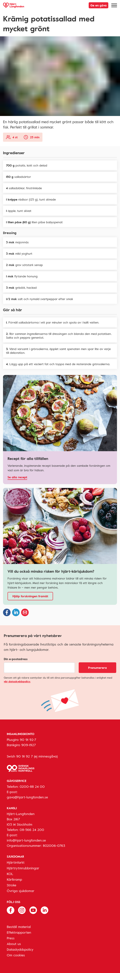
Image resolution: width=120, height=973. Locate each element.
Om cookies (16, 955)
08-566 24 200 (32, 829)
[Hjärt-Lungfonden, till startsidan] (13, 5)
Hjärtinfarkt (16, 862)
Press (11, 938)
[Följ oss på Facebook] (10, 910)
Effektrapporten (19, 932)
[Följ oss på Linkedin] (44, 910)
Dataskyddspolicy (20, 949)
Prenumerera (97, 667)
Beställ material (19, 926)
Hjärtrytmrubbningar (23, 868)
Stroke (11, 885)
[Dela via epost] (25, 612)
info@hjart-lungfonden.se (26, 840)
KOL (10, 873)
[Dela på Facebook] (7, 612)
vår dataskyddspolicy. (17, 681)
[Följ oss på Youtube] (33, 910)
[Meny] (114, 5)
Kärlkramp (14, 879)
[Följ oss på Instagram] (22, 910)
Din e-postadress (16, 659)
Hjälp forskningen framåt (30, 596)
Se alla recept (17, 477)
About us (14, 943)
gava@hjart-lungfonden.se (27, 797)
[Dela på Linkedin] (16, 612)
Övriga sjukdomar (20, 890)
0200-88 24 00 (32, 786)
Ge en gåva (98, 5)
